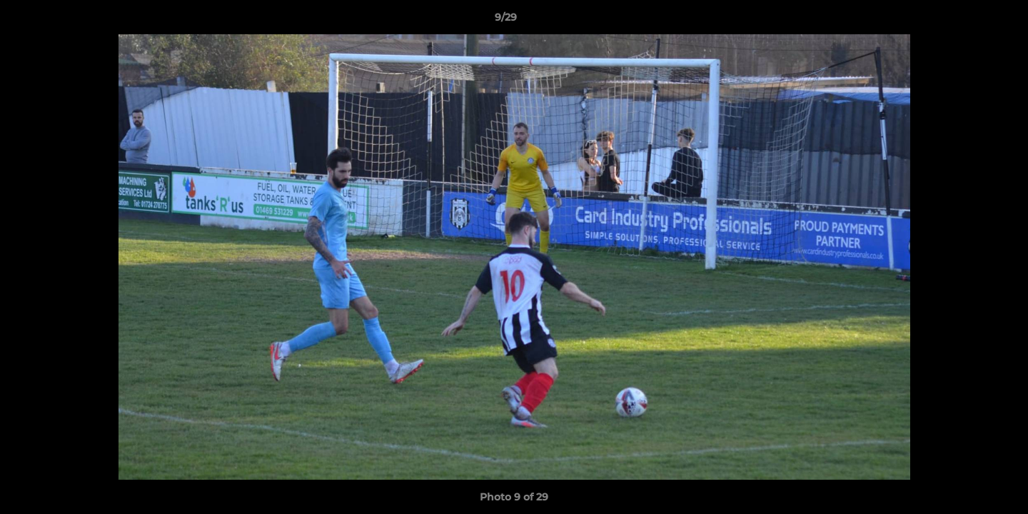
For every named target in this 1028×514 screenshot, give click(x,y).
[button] (968, 20)
